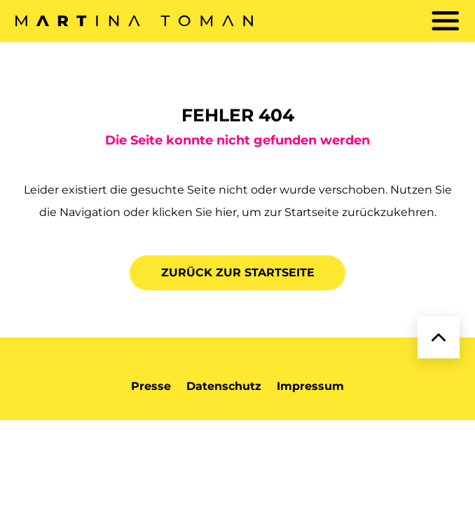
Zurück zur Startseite (238, 272)
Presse (151, 386)
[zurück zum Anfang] (439, 337)
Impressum (310, 386)
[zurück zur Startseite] (134, 21)
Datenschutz (223, 386)
